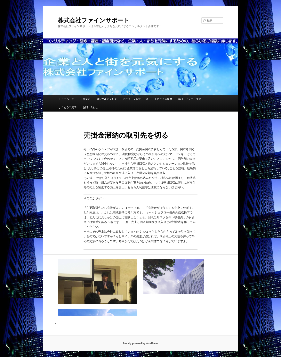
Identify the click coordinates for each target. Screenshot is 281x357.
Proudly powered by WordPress (140, 343)
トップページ (66, 98)
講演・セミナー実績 (189, 98)
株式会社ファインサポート (93, 20)
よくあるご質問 (67, 107)
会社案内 (85, 98)
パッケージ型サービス (135, 98)
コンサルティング (106, 98)
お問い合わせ (90, 107)
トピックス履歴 (163, 98)
